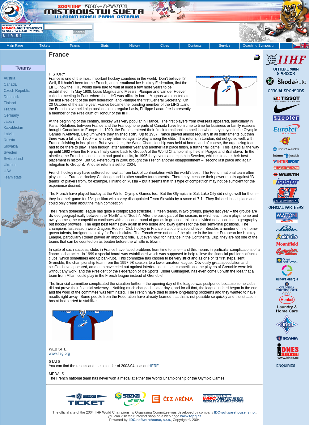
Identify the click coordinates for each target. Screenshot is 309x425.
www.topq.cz (190, 416)
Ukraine (10, 165)
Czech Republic (17, 90)
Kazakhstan (13, 128)
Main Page (14, 45)
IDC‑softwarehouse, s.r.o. (235, 412)
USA (7, 171)
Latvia (9, 134)
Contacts (194, 45)
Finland (10, 103)
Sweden (10, 152)
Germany (11, 115)
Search (79, 32)
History (134, 45)
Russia (9, 140)
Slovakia (11, 146)
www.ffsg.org (59, 353)
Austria (9, 78)
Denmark (11, 97)
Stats (105, 45)
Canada (10, 84)
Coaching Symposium (260, 45)
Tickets (44, 45)
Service (224, 45)
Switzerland (13, 159)
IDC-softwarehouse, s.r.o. (150, 420)
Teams (75, 45)
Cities (164, 45)
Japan (9, 121)
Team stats (13, 177)
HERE (153, 366)
